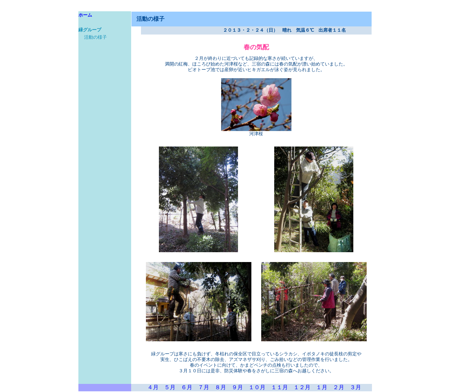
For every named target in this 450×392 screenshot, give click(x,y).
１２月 (302, 387)
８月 (220, 387)
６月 (186, 387)
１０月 (257, 387)
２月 (338, 387)
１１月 (279, 387)
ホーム (85, 15)
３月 (355, 387)
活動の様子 (95, 37)
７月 (203, 387)
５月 (169, 387)
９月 (237, 387)
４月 (153, 387)
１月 (321, 387)
